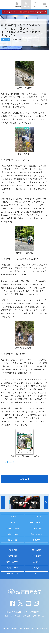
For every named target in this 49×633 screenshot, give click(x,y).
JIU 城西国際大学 (6, 4)
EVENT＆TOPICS (36, 522)
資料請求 (36, 562)
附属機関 (36, 540)
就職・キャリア (36, 534)
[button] (3, 502)
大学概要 (12, 517)
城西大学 (26, 616)
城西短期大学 (38, 616)
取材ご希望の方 (12, 574)
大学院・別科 (12, 534)
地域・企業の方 (13, 562)
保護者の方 (36, 550)
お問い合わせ (17, 6)
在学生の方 (12, 556)
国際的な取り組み (13, 528)
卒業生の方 (36, 556)
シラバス (36, 574)
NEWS (12, 522)
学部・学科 (36, 528)
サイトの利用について (33, 612)
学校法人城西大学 (12, 616)
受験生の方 (12, 550)
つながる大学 (36, 517)
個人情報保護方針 (13, 612)
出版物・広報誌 (13, 540)
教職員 (36, 568)
